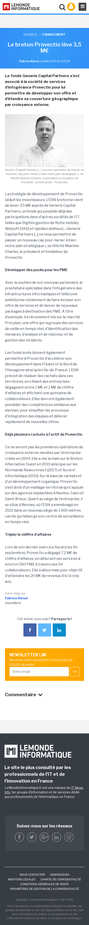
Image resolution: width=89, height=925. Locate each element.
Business (30, 34)
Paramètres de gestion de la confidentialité (44, 889)
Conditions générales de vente (44, 884)
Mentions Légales (21, 879)
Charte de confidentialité (61, 879)
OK (75, 671)
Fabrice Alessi (16, 598)
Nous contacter (32, 874)
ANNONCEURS (59, 874)
